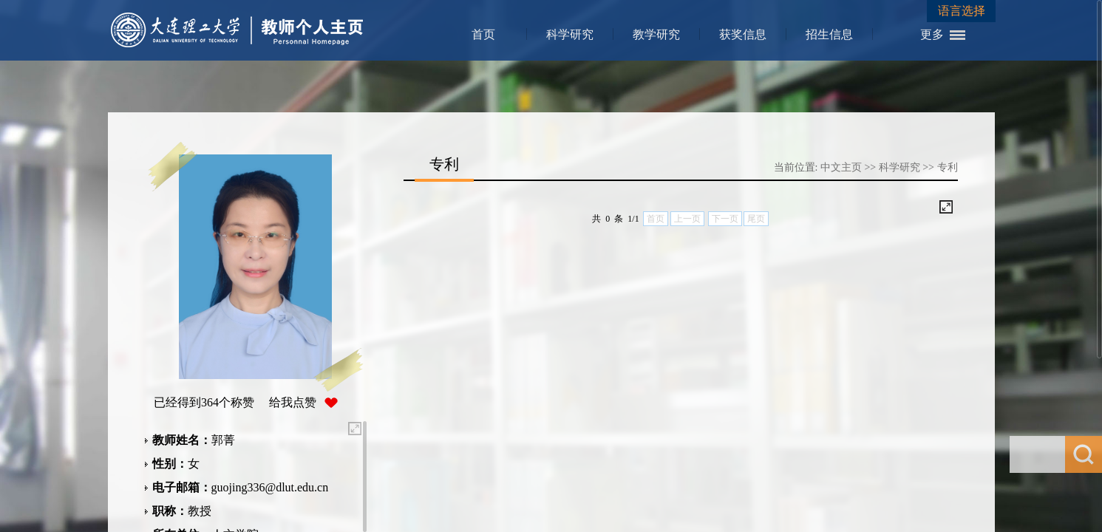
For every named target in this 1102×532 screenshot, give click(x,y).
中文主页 (841, 167)
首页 (483, 34)
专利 (947, 167)
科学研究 (569, 34)
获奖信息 (742, 34)
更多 (932, 34)
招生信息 (829, 34)
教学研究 (656, 34)
